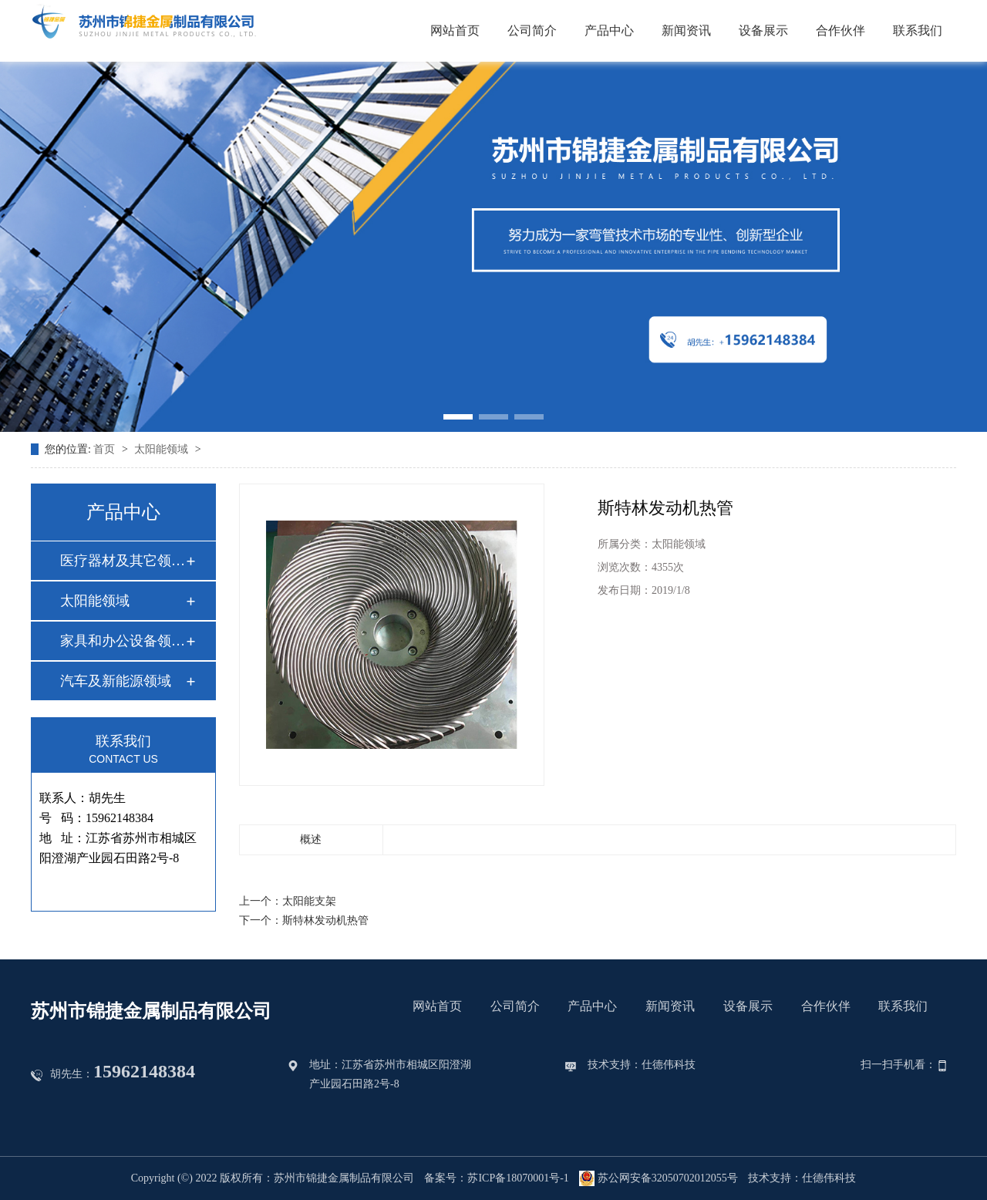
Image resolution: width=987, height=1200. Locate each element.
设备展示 (763, 30)
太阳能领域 (162, 449)
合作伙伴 (840, 30)
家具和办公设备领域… (122, 641)
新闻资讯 (686, 30)
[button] (458, 417)
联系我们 (917, 30)
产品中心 (609, 30)
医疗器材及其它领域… (122, 560)
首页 (105, 449)
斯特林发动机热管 (325, 920)
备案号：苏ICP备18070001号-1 (496, 1178)
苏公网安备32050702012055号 (658, 1178)
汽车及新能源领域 (115, 681)
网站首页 (455, 30)
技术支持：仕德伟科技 (642, 1064)
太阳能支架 (309, 901)
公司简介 (532, 30)
